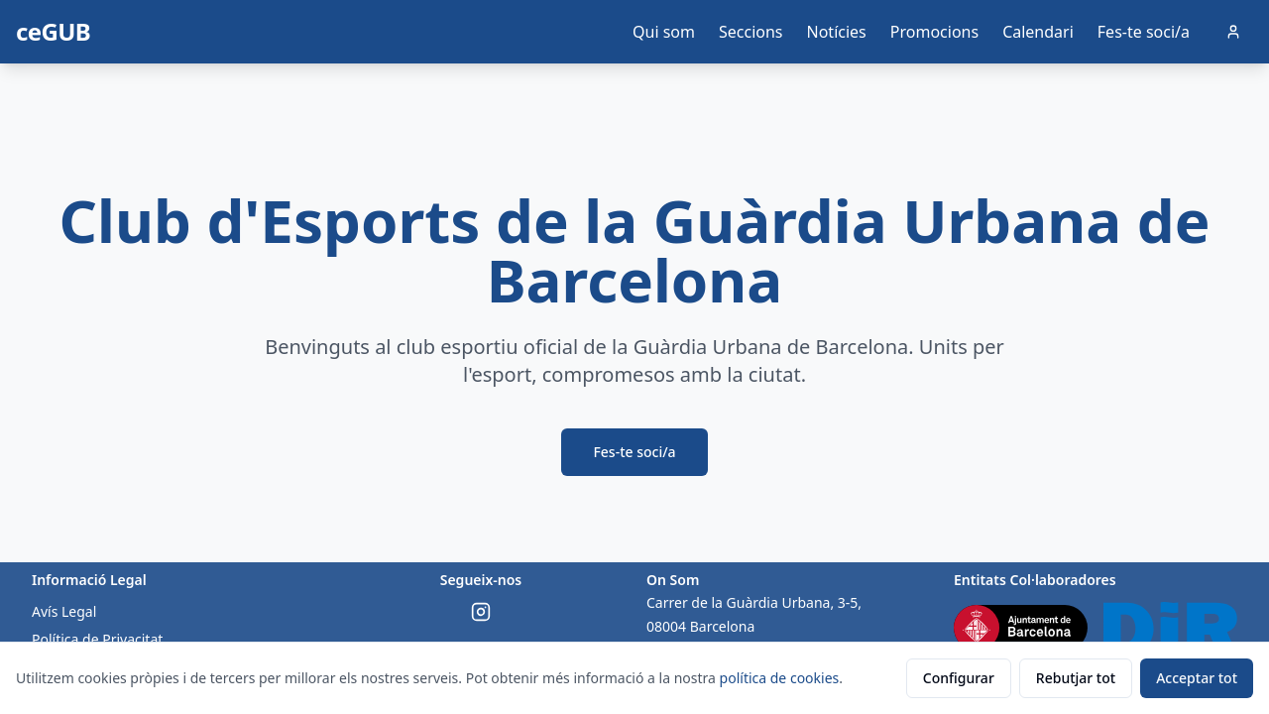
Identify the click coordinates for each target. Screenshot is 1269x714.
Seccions (751, 32)
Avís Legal (64, 611)
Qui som (664, 32)
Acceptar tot (1196, 677)
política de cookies (780, 677)
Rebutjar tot (1075, 677)
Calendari (1038, 32)
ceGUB (53, 32)
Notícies (836, 32)
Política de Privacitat (97, 639)
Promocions (934, 32)
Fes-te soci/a (1143, 32)
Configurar (958, 677)
